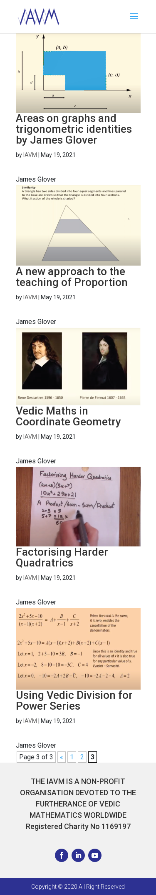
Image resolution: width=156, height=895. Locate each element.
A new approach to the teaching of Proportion (72, 276)
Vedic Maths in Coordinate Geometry (68, 416)
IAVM (30, 155)
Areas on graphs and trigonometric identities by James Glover (74, 129)
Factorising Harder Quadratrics (62, 557)
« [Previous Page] (61, 757)
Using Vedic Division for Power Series (74, 700)
